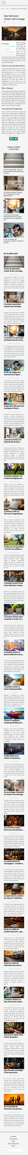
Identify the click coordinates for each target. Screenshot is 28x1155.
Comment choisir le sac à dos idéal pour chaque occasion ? (13, 585)
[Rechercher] (14, 1150)
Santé (13, 1141)
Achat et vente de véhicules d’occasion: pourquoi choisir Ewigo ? (14, 965)
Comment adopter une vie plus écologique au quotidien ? (13, 478)
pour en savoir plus (15, 72)
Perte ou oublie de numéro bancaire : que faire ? (13, 931)
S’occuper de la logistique (9, 51)
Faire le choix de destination (9, 46)
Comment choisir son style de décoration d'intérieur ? (12, 441)
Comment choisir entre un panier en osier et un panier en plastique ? (13, 619)
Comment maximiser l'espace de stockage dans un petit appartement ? (13, 193)
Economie (13, 1136)
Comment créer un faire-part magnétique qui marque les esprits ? (13, 513)
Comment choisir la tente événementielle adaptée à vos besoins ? (13, 689)
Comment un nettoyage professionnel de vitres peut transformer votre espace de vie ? (13, 217)
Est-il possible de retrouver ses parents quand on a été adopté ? (13, 1108)
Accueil (2, 8)
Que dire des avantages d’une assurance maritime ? (13, 1072)
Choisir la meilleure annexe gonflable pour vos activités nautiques (13, 722)
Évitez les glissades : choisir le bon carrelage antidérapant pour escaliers (14, 171)
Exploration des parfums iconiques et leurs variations (14, 408)
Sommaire (6, 44)
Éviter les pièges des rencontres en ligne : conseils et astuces (14, 240)
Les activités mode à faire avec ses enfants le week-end (14, 829)
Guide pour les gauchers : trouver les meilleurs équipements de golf (14, 549)
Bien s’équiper (7, 49)
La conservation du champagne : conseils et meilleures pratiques (13, 863)
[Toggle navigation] (3, 2)
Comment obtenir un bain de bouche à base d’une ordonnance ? (13, 1001)
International (13, 1139)
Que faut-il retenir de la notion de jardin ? (13, 1036)
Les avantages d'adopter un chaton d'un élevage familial (14, 794)
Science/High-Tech (13, 1143)
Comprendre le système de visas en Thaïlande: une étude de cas (13, 898)
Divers (7, 8)
